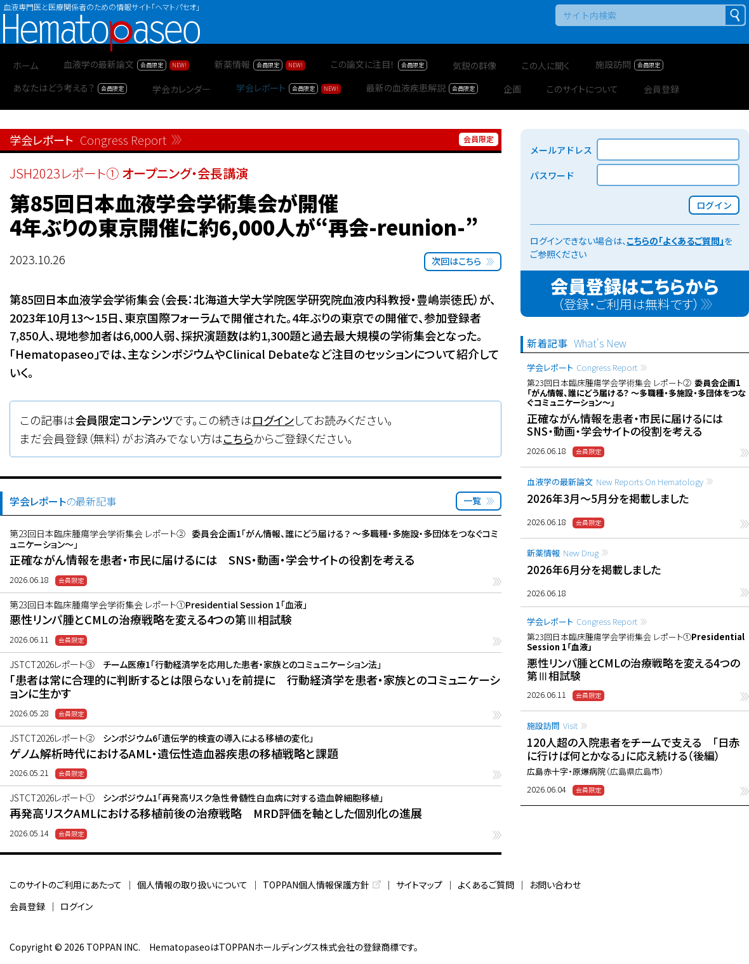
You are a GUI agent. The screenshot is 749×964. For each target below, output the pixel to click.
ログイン (273, 420)
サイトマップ (419, 884)
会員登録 (27, 906)
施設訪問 (552, 725)
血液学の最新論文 (615, 482)
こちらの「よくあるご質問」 (675, 240)
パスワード (552, 175)
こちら (238, 438)
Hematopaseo (101, 19)
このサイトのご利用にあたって (66, 884)
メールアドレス (561, 149)
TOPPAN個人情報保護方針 (316, 884)
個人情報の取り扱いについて (192, 884)
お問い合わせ (555, 884)
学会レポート (582, 367)
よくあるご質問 (486, 884)
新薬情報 (563, 553)
